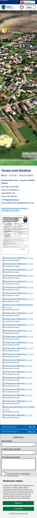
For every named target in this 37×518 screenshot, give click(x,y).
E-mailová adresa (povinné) (11, 449)
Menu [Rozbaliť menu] (30, 7)
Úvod (4, 175)
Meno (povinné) (6, 441)
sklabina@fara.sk (13, 200)
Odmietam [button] (18, 508)
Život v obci (13, 175)
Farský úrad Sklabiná (26, 175)
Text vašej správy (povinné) (10, 457)
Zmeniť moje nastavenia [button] (18, 513)
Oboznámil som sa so (18, 475)
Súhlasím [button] (18, 503)
